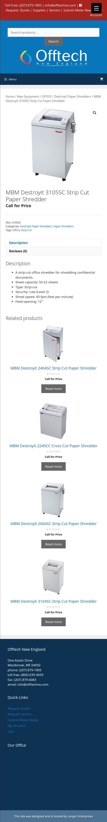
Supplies (39, 10)
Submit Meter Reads (78, 10)
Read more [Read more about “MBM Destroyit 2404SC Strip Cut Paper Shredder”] (53, 388)
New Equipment (28, 96)
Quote (25, 10)
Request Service (20, 714)
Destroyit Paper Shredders (72, 96)
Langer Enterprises (80, 816)
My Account (16, 725)
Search (53, 41)
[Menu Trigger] (96, 8)
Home (10, 96)
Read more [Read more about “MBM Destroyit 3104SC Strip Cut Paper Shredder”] (53, 622)
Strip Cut (26, 230)
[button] (94, 112)
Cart (11, 731)
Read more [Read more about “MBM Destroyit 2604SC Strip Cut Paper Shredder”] (53, 544)
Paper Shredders (64, 226)
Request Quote (19, 708)
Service (54, 10)
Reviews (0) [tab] (18, 251)
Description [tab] (18, 243)
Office (16, 230)
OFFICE (47, 96)
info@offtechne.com (60, 5)
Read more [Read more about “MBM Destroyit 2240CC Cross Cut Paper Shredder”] (53, 466)
